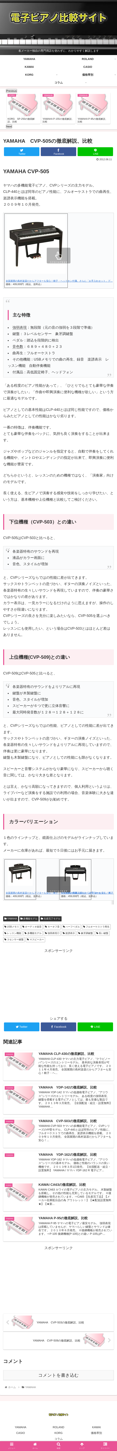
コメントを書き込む (58, 1376)
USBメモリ (11, 927)
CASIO (20, 1434)
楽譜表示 (69, 933)
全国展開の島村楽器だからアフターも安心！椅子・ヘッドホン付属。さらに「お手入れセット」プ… (59, 281)
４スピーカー (35, 939)
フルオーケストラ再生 (96, 927)
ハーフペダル (71, 927)
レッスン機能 (12, 933)
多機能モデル (28, 918)
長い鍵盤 (102, 933)
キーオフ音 (52, 927)
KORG (58, 1434)
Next (9, 126)
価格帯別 (96, 1434)
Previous (11, 90)
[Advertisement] (58, 981)
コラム (58, 1439)
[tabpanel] (23, 108)
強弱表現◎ (52, 933)
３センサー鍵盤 (14, 939)
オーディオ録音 (32, 927)
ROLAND (58, 1428)
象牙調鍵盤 (85, 933)
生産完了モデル (50, 918)
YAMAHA (10, 918)
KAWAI (96, 1428)
